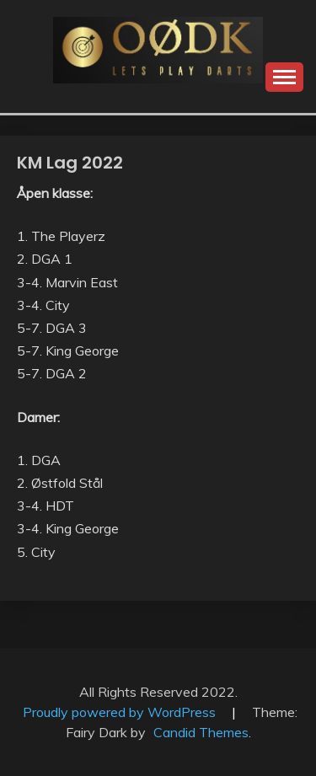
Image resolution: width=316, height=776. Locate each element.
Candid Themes (201, 732)
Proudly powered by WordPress (121, 712)
